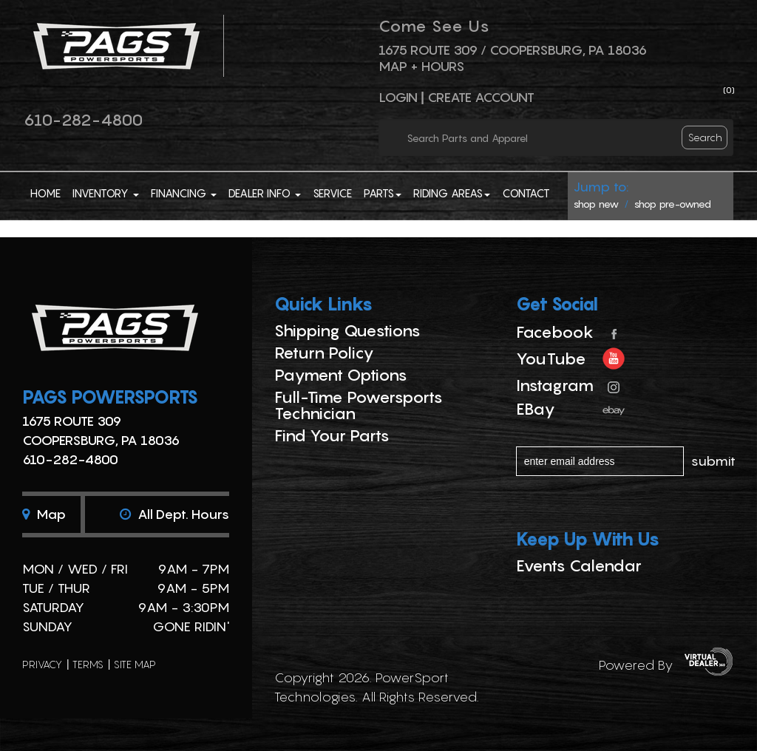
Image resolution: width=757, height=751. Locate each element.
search (705, 137)
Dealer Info (264, 193)
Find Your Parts (332, 435)
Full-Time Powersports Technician (358, 405)
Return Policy (324, 352)
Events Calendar (579, 565)
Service (332, 193)
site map (135, 664)
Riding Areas (451, 193)
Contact (526, 193)
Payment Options (340, 374)
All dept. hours (174, 514)
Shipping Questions (347, 330)
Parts (382, 193)
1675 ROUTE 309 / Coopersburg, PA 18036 (512, 50)
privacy (42, 664)
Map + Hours (421, 66)
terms (87, 664)
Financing (184, 193)
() (729, 89)
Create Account (480, 97)
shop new (596, 203)
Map (44, 514)
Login (398, 97)
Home (45, 193)
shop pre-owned (672, 203)
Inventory (105, 193)
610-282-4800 (83, 120)
